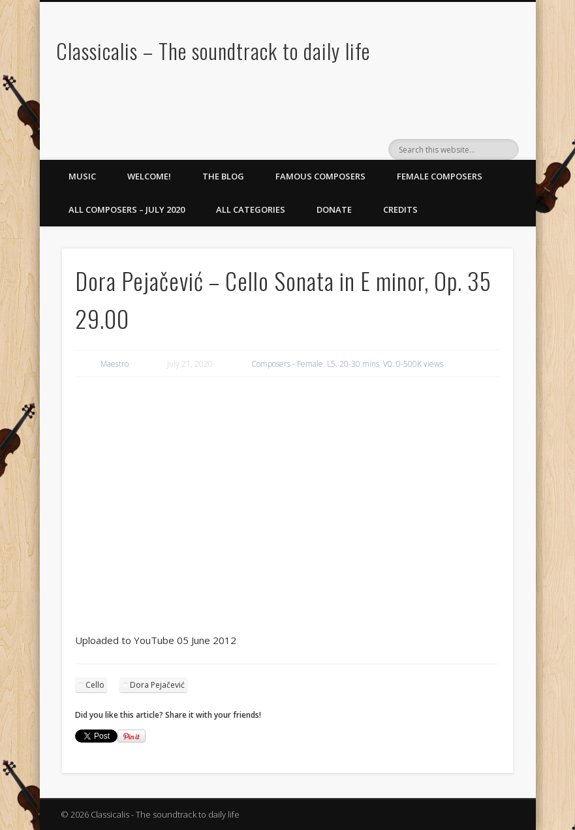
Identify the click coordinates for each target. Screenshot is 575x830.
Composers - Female (287, 363)
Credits (400, 209)
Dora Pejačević (157, 684)
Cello (94, 684)
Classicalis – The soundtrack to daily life (213, 50)
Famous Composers (320, 176)
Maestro (115, 363)
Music (82, 176)
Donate (334, 209)
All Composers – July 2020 (127, 209)
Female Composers (439, 176)
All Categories (250, 209)
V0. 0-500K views (413, 363)
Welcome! (149, 176)
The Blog (223, 176)
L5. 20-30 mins (353, 363)
